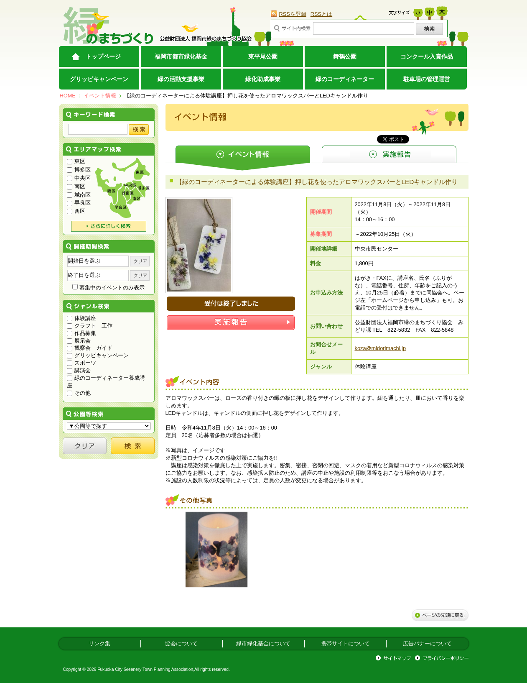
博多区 (79, 169)
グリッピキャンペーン (99, 79)
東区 (76, 161)
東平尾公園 (263, 56)
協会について (181, 643)
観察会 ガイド (90, 348)
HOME (68, 95)
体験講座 (82, 318)
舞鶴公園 (344, 56)
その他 (79, 393)
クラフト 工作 (90, 325)
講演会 (79, 370)
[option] (216, 550)
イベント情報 (100, 95)
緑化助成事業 (262, 79)
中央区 (79, 178)
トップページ (103, 56)
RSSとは (321, 14)
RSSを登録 (292, 14)
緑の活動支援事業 (181, 79)
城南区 (79, 195)
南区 (76, 186)
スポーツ (82, 363)
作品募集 (82, 333)
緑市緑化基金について (263, 643)
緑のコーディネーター (345, 79)
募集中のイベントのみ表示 (108, 287)
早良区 (79, 203)
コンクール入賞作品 (426, 56)
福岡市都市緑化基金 (181, 56)
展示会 (79, 341)
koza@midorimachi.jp (380, 348)
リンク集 (99, 643)
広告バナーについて (427, 643)
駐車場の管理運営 (426, 79)
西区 (76, 211)
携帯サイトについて (345, 643)
